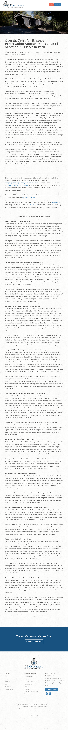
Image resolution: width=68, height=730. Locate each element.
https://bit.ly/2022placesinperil (18, 185)
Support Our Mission (34, 642)
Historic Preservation (31, 691)
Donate (57, 5)
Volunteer (8, 681)
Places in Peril (29, 679)
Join (51, 5)
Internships (8, 686)
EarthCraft (28, 686)
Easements (28, 684)
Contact (40, 709)
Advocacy (28, 689)
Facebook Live (55, 202)
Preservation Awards (31, 681)
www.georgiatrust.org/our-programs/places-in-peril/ (21, 183)
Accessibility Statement (29, 709)
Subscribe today (51, 689)
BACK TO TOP (34, 715)
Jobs (6, 684)
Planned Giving (9, 689)
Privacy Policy (17, 709)
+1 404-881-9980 (48, 709)
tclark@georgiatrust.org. (30, 197)
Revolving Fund (29, 676)
